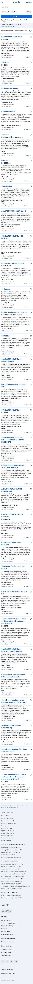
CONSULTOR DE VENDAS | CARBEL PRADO (11, 360)
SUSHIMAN (5, 336)
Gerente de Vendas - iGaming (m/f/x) (12, 567)
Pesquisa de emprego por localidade (11, 898)
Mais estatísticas (8, 26)
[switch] (30, 31)
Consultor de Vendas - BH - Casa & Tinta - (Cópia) (14, 750)
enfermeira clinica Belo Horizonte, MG (12, 879)
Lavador (4, 160)
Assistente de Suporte (10, 88)
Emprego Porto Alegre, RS (8, 823)
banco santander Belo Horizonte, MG (11, 881)
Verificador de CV (6, 955)
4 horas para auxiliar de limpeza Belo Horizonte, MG (15, 886)
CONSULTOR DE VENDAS (11, 410)
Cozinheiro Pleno (8, 111)
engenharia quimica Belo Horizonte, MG (12, 876)
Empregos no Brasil (7, 934)
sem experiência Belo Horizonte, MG (11, 850)
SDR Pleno (5, 62)
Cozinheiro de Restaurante (11, 37)
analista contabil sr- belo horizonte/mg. (11, 727)
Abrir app (29, 2)
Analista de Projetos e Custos (12, 263)
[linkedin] (16, 961)
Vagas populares (6, 949)
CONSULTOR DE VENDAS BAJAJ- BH (14, 593)
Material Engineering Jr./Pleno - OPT (13, 386)
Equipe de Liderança (7, 926)
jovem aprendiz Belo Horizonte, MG (11, 847)
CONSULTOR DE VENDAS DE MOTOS (12, 237)
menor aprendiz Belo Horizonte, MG (11, 857)
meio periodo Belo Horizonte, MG (10, 852)
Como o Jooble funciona (8, 923)
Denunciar (28, 57)
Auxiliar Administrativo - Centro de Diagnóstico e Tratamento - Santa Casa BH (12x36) (13, 777)
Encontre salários (6, 952)
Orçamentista (6, 186)
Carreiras (4, 928)
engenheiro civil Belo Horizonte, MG (11, 883)
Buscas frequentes (8, 812)
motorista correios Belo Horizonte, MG (12, 864)
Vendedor (5, 135)
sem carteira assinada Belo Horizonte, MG (13, 874)
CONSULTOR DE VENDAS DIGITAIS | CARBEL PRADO (11, 650)
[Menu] (2, 2)
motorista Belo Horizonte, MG (9, 854)
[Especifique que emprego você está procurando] (16, 7)
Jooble (13, 980)
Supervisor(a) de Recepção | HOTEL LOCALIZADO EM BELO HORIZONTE (12, 440)
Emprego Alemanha (6, 828)
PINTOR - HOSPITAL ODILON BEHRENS (12, 515)
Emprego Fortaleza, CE (7, 833)
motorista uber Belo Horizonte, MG (11, 866)
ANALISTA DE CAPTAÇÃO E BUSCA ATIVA (11, 490)
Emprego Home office (7, 838)
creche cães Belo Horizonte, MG (10, 869)
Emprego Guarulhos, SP (7, 830)
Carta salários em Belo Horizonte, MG (11, 888)
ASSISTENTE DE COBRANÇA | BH (14, 211)
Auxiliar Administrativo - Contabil (14, 312)
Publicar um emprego (7, 942)
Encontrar (16, 16)
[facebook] (3, 961)
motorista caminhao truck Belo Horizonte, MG (14, 871)
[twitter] (11, 961)
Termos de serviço (7, 970)
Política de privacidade (8, 973)
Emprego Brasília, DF (7, 826)
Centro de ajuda (6, 931)
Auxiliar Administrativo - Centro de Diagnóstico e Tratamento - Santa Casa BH (13, 621)
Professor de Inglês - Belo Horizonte (11, 544)
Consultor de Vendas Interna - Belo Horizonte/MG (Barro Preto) (13, 701)
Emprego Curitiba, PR (7, 818)
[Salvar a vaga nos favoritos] (31, 37)
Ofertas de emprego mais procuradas (11, 895)
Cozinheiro (5, 289)
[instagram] (7, 961)
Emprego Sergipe (6, 840)
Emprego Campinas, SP (7, 821)
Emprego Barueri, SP (6, 835)
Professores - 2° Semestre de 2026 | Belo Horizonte (12, 466)
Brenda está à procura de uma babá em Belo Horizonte (13, 676)
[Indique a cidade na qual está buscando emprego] (16, 12)
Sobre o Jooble (6, 920)
